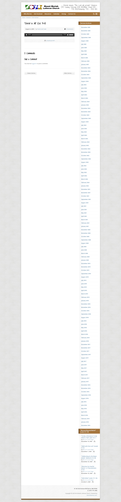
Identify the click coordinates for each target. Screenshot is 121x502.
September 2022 (86, 159)
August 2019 (85, 277)
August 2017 (85, 358)
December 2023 (85, 108)
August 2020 (85, 243)
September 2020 (86, 240)
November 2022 (85, 152)
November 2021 (85, 192)
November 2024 (85, 71)
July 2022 (83, 165)
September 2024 (86, 78)
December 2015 (85, 425)
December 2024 (85, 68)
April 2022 (84, 176)
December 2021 (85, 189)
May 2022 (84, 172)
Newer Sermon (30, 73)
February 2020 (85, 257)
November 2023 (85, 111)
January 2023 (85, 145)
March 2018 (84, 334)
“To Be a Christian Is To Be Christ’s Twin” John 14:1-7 (89, 436)
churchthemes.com (92, 495)
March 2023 (84, 138)
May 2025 (84, 51)
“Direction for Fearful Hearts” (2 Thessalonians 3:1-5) (88, 468)
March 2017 (84, 375)
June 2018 (84, 324)
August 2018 (85, 317)
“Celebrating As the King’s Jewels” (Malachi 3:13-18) (89, 457)
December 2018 (85, 304)
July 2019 (83, 280)
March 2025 (84, 58)
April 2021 (84, 216)
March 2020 (84, 253)
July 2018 (83, 321)
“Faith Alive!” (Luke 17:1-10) (89, 478)
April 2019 (84, 290)
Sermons (28, 17)
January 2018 (85, 341)
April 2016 (84, 412)
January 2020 (85, 260)
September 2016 (86, 395)
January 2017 (85, 381)
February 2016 (85, 418)
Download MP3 (50, 40)
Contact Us (71, 14)
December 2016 (85, 385)
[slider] (47, 34)
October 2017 (85, 351)
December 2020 (85, 229)
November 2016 (85, 388)
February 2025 (85, 61)
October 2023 (85, 115)
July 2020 (83, 246)
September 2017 (86, 354)
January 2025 (85, 64)
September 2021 (86, 199)
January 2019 (85, 300)
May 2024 (84, 91)
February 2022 (85, 182)
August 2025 (85, 41)
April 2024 (84, 95)
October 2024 (85, 74)
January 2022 (85, 186)
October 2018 (85, 310)
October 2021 (85, 196)
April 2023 (84, 135)
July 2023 (83, 125)
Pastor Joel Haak (41, 29)
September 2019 (86, 273)
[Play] (26, 35)
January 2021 (85, 226)
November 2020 (85, 233)
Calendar (56, 14)
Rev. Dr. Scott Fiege (88, 439)
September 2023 (86, 118)
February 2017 (85, 378)
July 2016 (83, 402)
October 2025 (85, 34)
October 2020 (85, 236)
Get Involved (38, 14)
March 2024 (84, 98)
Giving (64, 14)
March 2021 (84, 219)
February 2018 (85, 337)
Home (23, 17)
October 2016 (85, 391)
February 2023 (85, 142)
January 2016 (85, 422)
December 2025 (85, 27)
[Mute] (68, 35)
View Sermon (35, 17)
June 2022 (84, 169)
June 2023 (84, 128)
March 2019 (84, 294)
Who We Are (28, 14)
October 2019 (85, 270)
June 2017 (84, 364)
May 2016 (84, 408)
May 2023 (84, 132)
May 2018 (84, 327)
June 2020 (84, 250)
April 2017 (84, 371)
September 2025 (86, 37)
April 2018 (84, 331)
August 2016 (85, 398)
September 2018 (86, 314)
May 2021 (84, 213)
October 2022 (85, 155)
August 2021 (85, 203)
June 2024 (84, 88)
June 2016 (84, 405)
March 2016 (84, 415)
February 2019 (85, 297)
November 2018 (85, 307)
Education (48, 14)
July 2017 (83, 361)
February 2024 (85, 101)
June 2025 (84, 47)
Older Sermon (68, 73)
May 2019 (84, 287)
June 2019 (84, 283)
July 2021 (83, 206)
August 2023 (85, 122)
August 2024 (85, 81)
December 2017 (85, 344)
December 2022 (85, 149)
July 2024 (83, 84)
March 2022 (84, 179)
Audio (94, 441)
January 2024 (85, 105)
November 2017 (85, 348)
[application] (49, 34)
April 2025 (84, 54)
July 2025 (83, 44)
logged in (34, 63)
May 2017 (84, 368)
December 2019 (85, 263)
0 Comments (65, 29)
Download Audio (45, 41)
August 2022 (85, 162)
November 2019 (85, 267)
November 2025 (85, 30)
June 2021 (84, 209)
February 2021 (85, 223)
